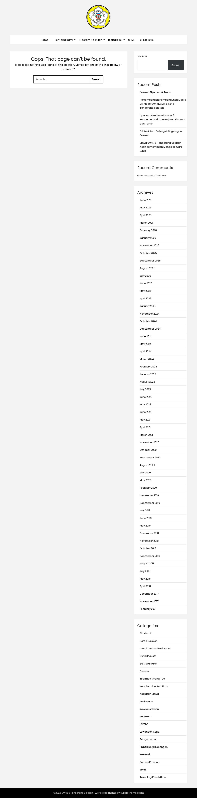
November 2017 (149, 601)
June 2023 (146, 397)
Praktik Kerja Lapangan (154, 747)
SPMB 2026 (147, 40)
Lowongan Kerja (149, 731)
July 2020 (145, 472)
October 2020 (148, 450)
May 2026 (145, 207)
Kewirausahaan (149, 709)
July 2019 (145, 510)
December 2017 (149, 593)
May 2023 (145, 404)
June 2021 (145, 412)
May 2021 (145, 419)
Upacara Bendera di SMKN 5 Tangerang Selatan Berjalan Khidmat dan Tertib (162, 119)
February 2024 (148, 366)
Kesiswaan (146, 701)
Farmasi (144, 671)
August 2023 (147, 381)
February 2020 (148, 487)
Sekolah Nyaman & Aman (155, 92)
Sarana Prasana (149, 762)
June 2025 (146, 283)
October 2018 (148, 548)
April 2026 (145, 215)
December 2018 (149, 533)
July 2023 (145, 389)
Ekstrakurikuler (148, 663)
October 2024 (148, 321)
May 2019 (145, 525)
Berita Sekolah (148, 641)
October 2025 (148, 253)
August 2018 (147, 563)
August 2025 (147, 268)
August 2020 (147, 465)
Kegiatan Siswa (149, 694)
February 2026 (148, 230)
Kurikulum (145, 716)
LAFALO (144, 724)
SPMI (131, 40)
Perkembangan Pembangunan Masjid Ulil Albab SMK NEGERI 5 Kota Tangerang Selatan (163, 104)
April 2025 (145, 298)
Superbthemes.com (132, 792)
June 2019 (146, 518)
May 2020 (145, 480)
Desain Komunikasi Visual (155, 648)
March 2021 (146, 435)
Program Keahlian (90, 40)
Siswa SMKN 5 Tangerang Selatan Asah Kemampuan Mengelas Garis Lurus (161, 147)
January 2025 (148, 306)
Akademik (146, 633)
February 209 (147, 609)
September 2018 (150, 556)
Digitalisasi (115, 40)
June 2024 (146, 336)
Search (142, 56)
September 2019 (150, 503)
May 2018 (145, 578)
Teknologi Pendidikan (153, 777)
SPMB (143, 769)
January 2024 (148, 374)
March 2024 (147, 359)
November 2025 (149, 245)
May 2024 (145, 344)
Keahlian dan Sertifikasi (154, 686)
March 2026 (147, 222)
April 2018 (145, 586)
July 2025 (145, 276)
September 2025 (150, 260)
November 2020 (149, 442)
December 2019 (149, 495)
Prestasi (145, 754)
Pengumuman (148, 739)
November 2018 (149, 541)
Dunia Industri (148, 656)
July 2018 (145, 571)
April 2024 (145, 351)
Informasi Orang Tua (152, 678)
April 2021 (145, 427)
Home (45, 40)
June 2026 (146, 200)
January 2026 (148, 238)
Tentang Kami (64, 40)
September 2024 (150, 328)
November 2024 (149, 313)
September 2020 (150, 457)
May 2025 (145, 291)
